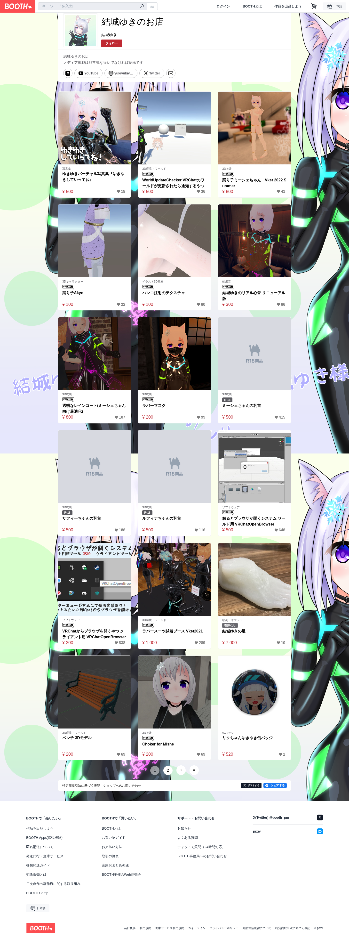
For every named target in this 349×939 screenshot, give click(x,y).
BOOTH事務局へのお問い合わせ (202, 856)
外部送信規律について (256, 928)
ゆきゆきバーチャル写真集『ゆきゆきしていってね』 (93, 177)
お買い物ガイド (114, 838)
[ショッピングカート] (314, 6)
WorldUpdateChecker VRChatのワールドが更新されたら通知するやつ (173, 183)
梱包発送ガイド (38, 865)
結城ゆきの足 (234, 631)
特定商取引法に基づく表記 (292, 928)
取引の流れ (110, 856)
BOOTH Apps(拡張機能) (44, 838)
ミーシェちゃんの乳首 (241, 406)
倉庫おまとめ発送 (115, 865)
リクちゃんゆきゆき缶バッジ (247, 738)
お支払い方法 (112, 847)
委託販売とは (36, 874)
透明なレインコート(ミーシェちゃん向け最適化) (94, 408)
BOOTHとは (252, 6)
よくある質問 (187, 838)
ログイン (223, 6)
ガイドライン (197, 928)
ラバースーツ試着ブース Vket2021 (172, 631)
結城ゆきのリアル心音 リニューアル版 (253, 296)
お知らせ (184, 828)
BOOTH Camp (37, 893)
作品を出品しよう (287, 6)
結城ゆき (109, 35)
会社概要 (130, 928)
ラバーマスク (154, 406)
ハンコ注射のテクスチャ (163, 293)
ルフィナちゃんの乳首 (161, 518)
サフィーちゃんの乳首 (81, 518)
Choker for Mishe (158, 744)
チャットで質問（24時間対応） (201, 847)
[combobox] (92, 6)
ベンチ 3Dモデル (77, 738)
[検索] (142, 6)
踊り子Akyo (72, 293)
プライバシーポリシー (223, 928)
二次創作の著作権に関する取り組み (53, 884)
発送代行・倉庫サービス (44, 856)
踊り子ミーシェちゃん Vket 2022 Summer (254, 183)
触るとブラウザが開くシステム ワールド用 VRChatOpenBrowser (253, 521)
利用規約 (145, 928)
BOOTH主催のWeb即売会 (121, 874)
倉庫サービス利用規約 (169, 928)
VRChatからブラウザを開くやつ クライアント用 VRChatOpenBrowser (94, 634)
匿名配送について (39, 847)
